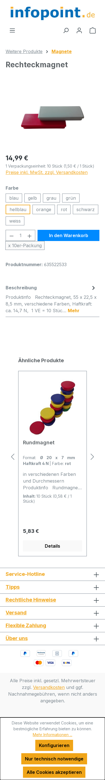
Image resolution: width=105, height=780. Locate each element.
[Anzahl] (20, 235)
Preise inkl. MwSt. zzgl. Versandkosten (47, 172)
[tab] (51, 298)
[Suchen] (66, 30)
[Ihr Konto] (79, 30)
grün (71, 198)
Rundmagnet (39, 442)
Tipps (13, 587)
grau (51, 198)
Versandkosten (49, 687)
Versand (16, 613)
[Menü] (12, 30)
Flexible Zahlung (26, 625)
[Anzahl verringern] (11, 235)
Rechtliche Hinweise (31, 600)
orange (43, 209)
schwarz (85, 209)
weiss (15, 221)
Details (52, 546)
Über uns (17, 638)
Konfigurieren (54, 745)
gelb (32, 198)
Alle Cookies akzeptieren (54, 772)
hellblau (18, 209)
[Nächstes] (92, 457)
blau (13, 198)
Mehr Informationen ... (52, 734)
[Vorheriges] (12, 457)
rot (64, 209)
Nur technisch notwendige (54, 759)
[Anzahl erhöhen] (30, 235)
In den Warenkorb (68, 235)
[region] (52, 117)
